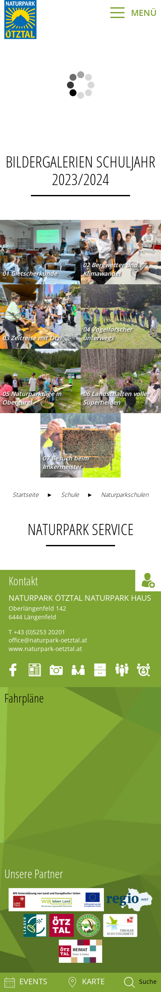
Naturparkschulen (125, 494)
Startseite (25, 494)
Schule (70, 494)
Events (25, 982)
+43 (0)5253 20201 (39, 632)
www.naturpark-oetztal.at (45, 649)
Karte (86, 982)
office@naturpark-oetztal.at (48, 640)
